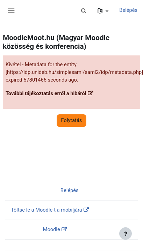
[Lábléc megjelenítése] (125, 233)
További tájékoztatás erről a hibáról (46, 93)
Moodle (51, 229)
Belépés (128, 10)
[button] (84, 10)
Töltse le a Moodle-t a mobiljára (46, 210)
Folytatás (71, 120)
